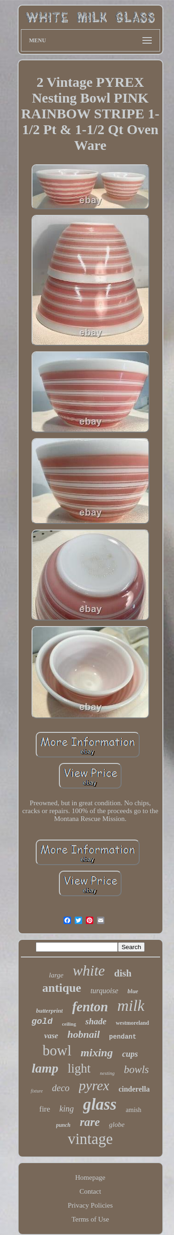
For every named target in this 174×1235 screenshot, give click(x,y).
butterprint (49, 1010)
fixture (37, 1090)
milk (131, 1005)
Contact (90, 1191)
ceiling (69, 1024)
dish (122, 973)
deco (61, 1088)
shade (95, 1021)
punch (63, 1125)
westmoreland (132, 1023)
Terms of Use (90, 1219)
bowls (136, 1069)
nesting (107, 1073)
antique (61, 988)
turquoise (104, 991)
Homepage (90, 1177)
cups (130, 1054)
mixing (97, 1053)
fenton (90, 1006)
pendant (122, 1037)
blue (133, 991)
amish (133, 1109)
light (79, 1068)
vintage (90, 1139)
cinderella (133, 1089)
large (56, 975)
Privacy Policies (90, 1205)
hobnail (83, 1034)
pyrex (94, 1085)
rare (90, 1122)
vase (51, 1035)
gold (42, 1021)
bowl (57, 1050)
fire (44, 1109)
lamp (45, 1068)
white (89, 970)
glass (99, 1104)
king (66, 1108)
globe (116, 1124)
